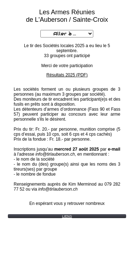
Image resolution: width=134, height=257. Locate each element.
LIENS (67, 216)
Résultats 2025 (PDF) (67, 74)
